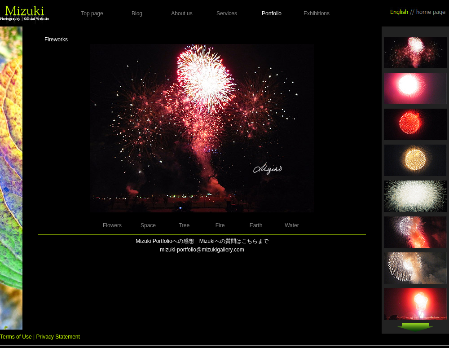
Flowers (112, 225)
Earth (256, 225)
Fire (220, 225)
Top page (92, 13)
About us (181, 13)
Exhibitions (317, 13)
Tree (184, 225)
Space (148, 225)
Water (292, 225)
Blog (137, 13)
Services (226, 13)
